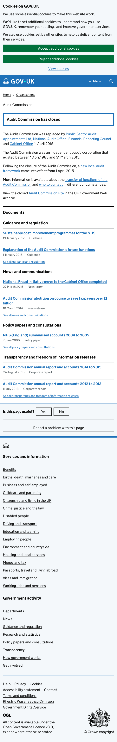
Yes (46, 411)
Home (7, 95)
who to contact (51, 184)
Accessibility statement (21, 690)
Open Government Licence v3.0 (28, 727)
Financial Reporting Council (90, 139)
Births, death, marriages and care (29, 477)
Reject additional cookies (58, 59)
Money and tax (14, 562)
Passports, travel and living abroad (30, 570)
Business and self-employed (25, 485)
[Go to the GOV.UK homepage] (18, 81)
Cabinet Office (21, 143)
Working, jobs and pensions (24, 585)
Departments (13, 611)
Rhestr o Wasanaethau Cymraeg (28, 701)
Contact (50, 690)
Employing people (17, 539)
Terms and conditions (19, 695)
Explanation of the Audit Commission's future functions (49, 249)
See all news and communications (25, 315)
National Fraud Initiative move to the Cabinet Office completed (55, 281)
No (64, 411)
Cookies (36, 684)
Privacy (20, 684)
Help (7, 684)
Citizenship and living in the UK (27, 500)
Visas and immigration (20, 578)
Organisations (25, 95)
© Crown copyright (99, 732)
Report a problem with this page (58, 428)
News (7, 619)
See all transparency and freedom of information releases (41, 396)
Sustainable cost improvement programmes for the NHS (49, 233)
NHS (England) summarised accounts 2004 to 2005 (46, 335)
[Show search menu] (111, 81)
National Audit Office (50, 139)
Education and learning (21, 531)
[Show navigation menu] (95, 81)
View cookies (58, 69)
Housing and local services (24, 554)
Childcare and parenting (22, 492)
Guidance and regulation (22, 626)
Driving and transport (20, 523)
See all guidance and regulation (24, 262)
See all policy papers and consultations (29, 347)
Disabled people (16, 516)
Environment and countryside (26, 547)
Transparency (14, 650)
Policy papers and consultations (28, 642)
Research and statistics (21, 634)
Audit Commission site (46, 193)
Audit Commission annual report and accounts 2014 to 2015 (52, 367)
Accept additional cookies (58, 48)
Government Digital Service (24, 707)
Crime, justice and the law (23, 508)
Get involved (13, 665)
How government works (22, 657)
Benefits (9, 469)
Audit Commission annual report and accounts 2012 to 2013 (52, 384)
